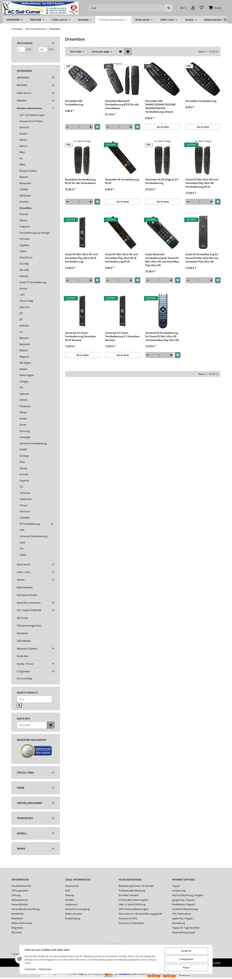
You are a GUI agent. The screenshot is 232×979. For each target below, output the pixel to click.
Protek (23, 418)
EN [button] (181, 7)
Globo (22, 251)
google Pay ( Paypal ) (183, 899)
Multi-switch (23, 564)
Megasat (24, 356)
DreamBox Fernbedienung (201, 101)
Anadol (23, 133)
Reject (186, 967)
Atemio (23, 146)
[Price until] (43, 49)
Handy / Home (25, 663)
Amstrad (24, 127)
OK (21, 387)
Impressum (71, 904)
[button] (193, 8)
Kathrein (24, 325)
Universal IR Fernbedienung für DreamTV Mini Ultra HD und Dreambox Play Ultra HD (162, 336)
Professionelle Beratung (132, 890)
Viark (22, 542)
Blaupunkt (25, 183)
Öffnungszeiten (19, 890)
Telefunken (25, 499)
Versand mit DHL (128, 918)
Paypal (176, 885)
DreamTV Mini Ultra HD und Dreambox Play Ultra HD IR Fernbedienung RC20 (121, 258)
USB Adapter (24, 640)
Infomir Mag (26, 300)
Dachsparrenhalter (27, 595)
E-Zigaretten (23, 671)
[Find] (127, 8)
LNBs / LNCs (23, 572)
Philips (23, 412)
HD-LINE (24, 269)
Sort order (76, 51)
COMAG (23, 189)
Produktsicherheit (21, 885)
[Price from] (21, 49)
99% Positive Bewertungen (133, 909)
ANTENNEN (23, 77)
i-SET (22, 294)
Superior (24, 480)
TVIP (21, 530)
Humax (23, 288)
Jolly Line (24, 307)
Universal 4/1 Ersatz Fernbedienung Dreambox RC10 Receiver (80, 336)
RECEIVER (22, 85)
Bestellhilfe (17, 913)
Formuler (24, 238)
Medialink (24, 344)
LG (21, 331)
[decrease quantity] (67, 127)
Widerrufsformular (21, 923)
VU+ (21, 548)
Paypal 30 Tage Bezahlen (186, 927)
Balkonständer (25, 587)
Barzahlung (178, 923)
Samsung (24, 431)
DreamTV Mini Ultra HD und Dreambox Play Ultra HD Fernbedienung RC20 (202, 183)
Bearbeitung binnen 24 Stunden (136, 885)
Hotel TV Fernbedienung (32, 282)
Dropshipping (72, 918)
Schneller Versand (128, 895)
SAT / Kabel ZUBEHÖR (29, 610)
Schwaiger (25, 437)
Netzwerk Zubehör (27, 648)
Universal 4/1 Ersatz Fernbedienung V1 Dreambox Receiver (122, 336)
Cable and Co (24, 92)
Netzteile (21, 100)
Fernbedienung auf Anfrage (34, 232)
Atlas (22, 152)
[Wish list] (201, 8)
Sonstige (24, 455)
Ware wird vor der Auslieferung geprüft (140, 913)
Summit (23, 474)
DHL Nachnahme (181, 913)
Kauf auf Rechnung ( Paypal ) (188, 895)
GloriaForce (25, 257)
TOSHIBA (24, 517)
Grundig (24, 263)
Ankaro (23, 139)
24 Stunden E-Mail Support (133, 899)
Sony (22, 461)
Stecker (21, 579)
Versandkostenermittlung (25, 909)
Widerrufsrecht (73, 913)
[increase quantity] (90, 127)
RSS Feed (16, 932)
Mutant (23, 369)
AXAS (22, 164)
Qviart (22, 424)
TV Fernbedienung (29, 523)
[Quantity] (79, 127)
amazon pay (179, 890)
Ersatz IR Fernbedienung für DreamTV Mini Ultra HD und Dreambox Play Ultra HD (202, 258)
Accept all (186, 951)
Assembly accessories (29, 602)
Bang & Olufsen (28, 170)
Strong (23, 468)
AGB (67, 890)
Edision (23, 220)
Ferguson (24, 226)
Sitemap (69, 895)
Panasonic (25, 406)
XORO (22, 554)
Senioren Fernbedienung (33, 443)
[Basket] (215, 8)
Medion (23, 350)
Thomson (24, 511)
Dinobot (24, 201)
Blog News (17, 927)
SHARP (23, 449)
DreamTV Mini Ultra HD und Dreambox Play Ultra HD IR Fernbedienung (81, 258)
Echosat (23, 214)
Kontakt (69, 899)
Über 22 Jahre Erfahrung (132, 904)
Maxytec (24, 338)
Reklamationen (19, 899)
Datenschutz (72, 885)
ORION (23, 399)
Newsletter (17, 918)
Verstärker (22, 633)
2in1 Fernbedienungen (32, 115)
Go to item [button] (163, 126)
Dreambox (25, 208)
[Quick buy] (32, 725)
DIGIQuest (25, 195)
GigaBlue (24, 245)
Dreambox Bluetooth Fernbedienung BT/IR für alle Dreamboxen (122, 104)
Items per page (100, 51)
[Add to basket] (97, 127)
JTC (21, 313)
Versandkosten (19, 904)
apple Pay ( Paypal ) (183, 918)
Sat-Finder (22, 618)
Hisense (23, 276)
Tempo (23, 505)
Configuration (186, 959)
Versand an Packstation (131, 923)
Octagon (24, 381)
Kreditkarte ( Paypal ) (183, 904)
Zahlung (15, 895)
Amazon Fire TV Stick (31, 121)
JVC (21, 319)
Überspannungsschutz (29, 625)
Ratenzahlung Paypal (183, 932)
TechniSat (24, 492)
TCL (21, 486)
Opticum (24, 393)
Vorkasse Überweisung (185, 909)
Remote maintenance (29, 108)
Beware (23, 176)
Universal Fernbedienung (33, 536)
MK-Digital (25, 362)
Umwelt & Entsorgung (77, 909)
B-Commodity (24, 678)
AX (20, 158)
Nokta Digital (26, 375)
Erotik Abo (22, 656)
